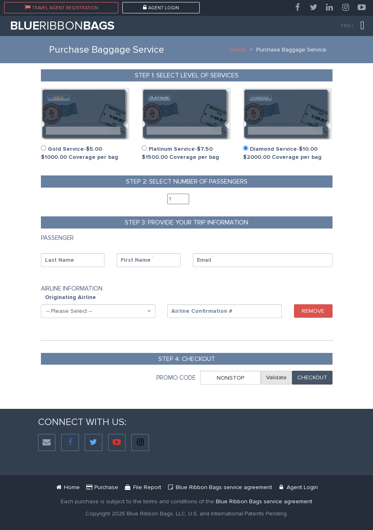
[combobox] (98, 311)
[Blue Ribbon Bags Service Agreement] (264, 501)
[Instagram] (346, 8)
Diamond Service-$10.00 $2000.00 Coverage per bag (282, 152)
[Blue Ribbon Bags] (67, 487)
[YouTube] (361, 8)
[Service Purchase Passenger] (102, 487)
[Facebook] (297, 8)
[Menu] (362, 26)
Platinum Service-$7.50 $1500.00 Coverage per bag (180, 152)
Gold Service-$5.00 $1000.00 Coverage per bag (79, 152)
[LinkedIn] (329, 8)
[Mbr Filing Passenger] (142, 487)
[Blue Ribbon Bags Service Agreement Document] (219, 487)
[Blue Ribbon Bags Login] (298, 487)
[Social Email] (47, 442)
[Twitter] (313, 8)
